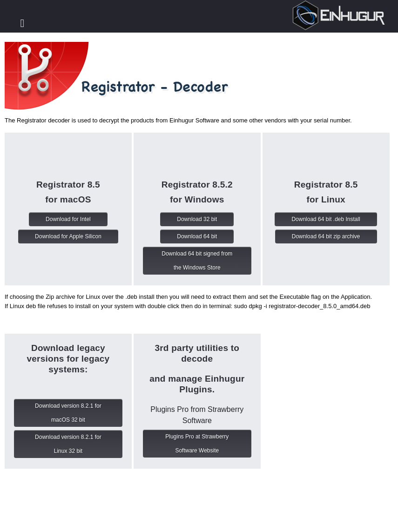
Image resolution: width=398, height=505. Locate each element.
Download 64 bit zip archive (326, 236)
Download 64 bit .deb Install (325, 219)
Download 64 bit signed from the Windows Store (197, 260)
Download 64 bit (197, 236)
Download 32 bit (197, 219)
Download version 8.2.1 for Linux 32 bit (68, 444)
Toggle (22, 23)
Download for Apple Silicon (68, 236)
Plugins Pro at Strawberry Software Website (197, 443)
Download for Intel (68, 219)
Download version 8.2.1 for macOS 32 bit (68, 413)
